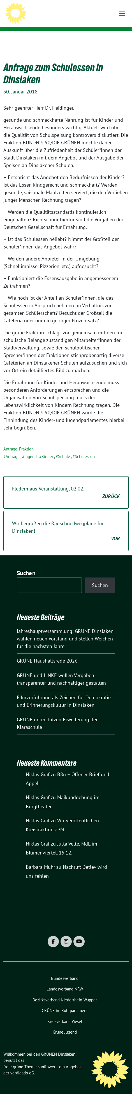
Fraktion (26, 440)
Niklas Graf (38, 765)
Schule (64, 447)
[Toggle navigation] (122, 39)
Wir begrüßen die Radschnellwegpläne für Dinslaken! (66, 522)
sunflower (46, 1058)
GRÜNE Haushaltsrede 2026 (47, 652)
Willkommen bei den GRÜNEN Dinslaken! (70, 15)
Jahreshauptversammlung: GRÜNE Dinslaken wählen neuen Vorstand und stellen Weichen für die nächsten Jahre (65, 630)
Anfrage (13, 447)
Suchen (26, 564)
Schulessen (85, 447)
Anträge (10, 440)
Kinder (47, 447)
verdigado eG (22, 1064)
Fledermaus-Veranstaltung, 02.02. (66, 484)
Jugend (30, 447)
